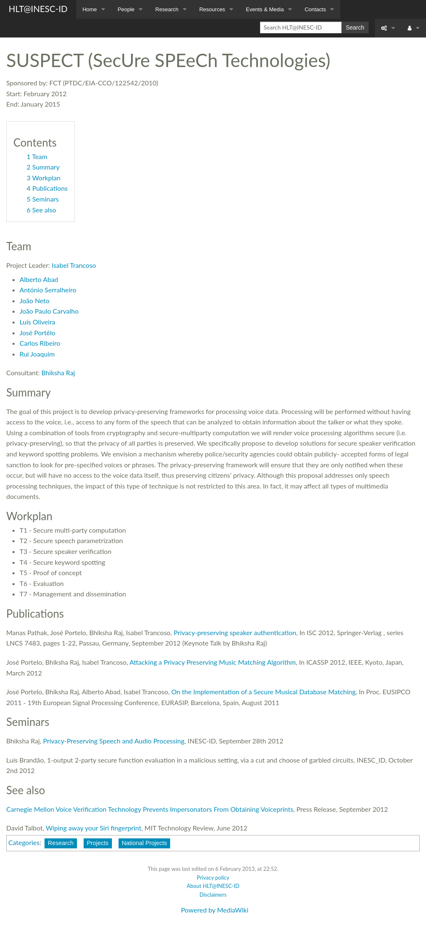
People (126, 9)
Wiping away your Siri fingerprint (93, 828)
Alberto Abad (39, 279)
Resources (212, 9)
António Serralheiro (48, 290)
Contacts (315, 9)
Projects (98, 843)
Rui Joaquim (37, 354)
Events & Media (265, 9)
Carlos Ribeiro (40, 343)
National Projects (144, 843)
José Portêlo (37, 333)
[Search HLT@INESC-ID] (301, 27)
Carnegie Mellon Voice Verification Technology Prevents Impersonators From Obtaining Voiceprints (149, 809)
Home (89, 9)
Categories (24, 842)
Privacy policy (213, 877)
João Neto (35, 300)
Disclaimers (212, 894)
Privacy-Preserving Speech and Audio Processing (113, 741)
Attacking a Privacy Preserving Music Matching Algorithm (212, 662)
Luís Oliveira (37, 322)
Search (355, 27)
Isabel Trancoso (74, 265)
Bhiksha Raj (58, 372)
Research (166, 9)
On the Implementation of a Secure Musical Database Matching (263, 692)
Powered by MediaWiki (214, 910)
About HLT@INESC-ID (213, 886)
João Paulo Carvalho (49, 311)
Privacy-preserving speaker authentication (234, 632)
